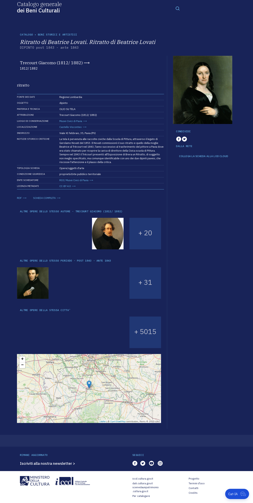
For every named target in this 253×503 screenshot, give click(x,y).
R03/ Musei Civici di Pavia (73, 180)
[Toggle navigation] (177, 8)
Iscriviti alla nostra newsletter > (47, 463)
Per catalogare (141, 496)
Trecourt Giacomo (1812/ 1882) (51, 62)
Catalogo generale (39, 7)
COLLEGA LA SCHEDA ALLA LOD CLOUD (203, 156)
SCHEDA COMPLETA (44, 198)
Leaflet (102, 421)
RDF (19, 198)
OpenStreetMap (118, 421)
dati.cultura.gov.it (142, 483)
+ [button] (22, 359)
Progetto (194, 478)
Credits (193, 493)
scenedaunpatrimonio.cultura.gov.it (145, 489)
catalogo (26, 34)
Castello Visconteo (70, 127)
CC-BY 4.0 (65, 186)
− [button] (22, 365)
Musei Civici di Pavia (70, 121)
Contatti (193, 488)
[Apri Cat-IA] (237, 494)
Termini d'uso (197, 483)
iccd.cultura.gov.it (142, 478)
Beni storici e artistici (57, 34)
